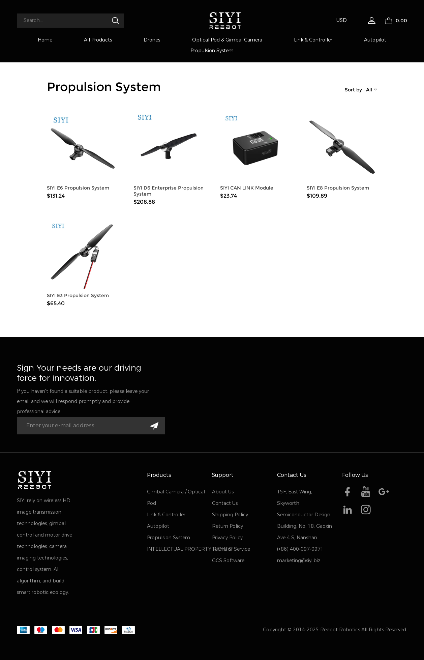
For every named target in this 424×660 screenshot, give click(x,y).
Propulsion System (212, 51)
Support (223, 475)
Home (45, 40)
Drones (152, 40)
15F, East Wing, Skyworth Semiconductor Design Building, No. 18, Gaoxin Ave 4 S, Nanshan (304, 515)
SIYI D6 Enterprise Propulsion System (168, 191)
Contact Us (225, 503)
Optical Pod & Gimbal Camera (227, 40)
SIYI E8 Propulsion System (338, 188)
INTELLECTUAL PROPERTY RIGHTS (189, 549)
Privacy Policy (227, 538)
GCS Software (228, 560)
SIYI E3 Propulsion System (78, 295)
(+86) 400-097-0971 (300, 549)
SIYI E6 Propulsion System (78, 188)
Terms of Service (231, 549)
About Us (223, 492)
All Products (98, 40)
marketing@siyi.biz (299, 560)
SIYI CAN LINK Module (246, 188)
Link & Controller (313, 40)
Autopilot (375, 40)
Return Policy (227, 526)
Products (159, 475)
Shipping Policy (230, 515)
